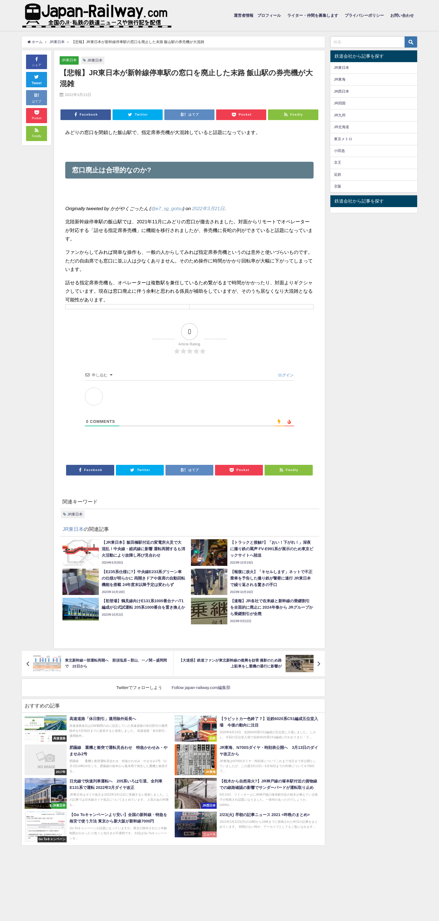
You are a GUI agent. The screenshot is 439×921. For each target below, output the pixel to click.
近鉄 (337, 174)
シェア (36, 61)
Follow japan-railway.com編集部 (201, 687)
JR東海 (340, 79)
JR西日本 (341, 91)
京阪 (337, 186)
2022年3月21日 (208, 208)
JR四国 (340, 103)
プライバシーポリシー (364, 15)
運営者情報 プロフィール (257, 15)
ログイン (285, 375)
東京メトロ (343, 139)
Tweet (37, 79)
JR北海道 (341, 127)
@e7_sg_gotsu (167, 208)
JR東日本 (69, 60)
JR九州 (340, 115)
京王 (337, 162)
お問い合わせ (402, 15)
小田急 (339, 151)
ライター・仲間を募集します (312, 15)
